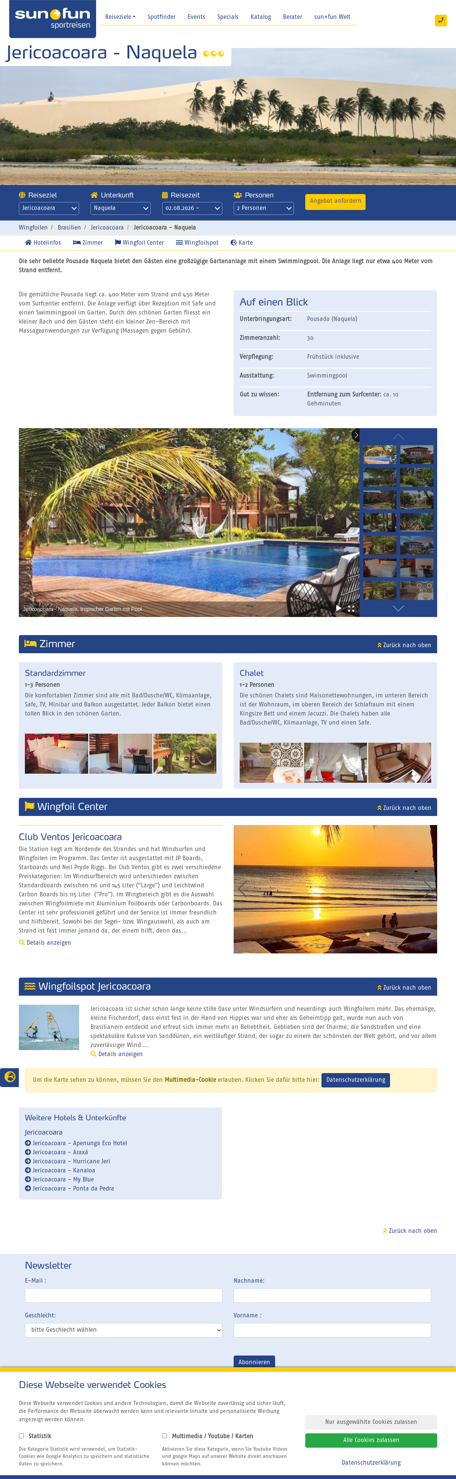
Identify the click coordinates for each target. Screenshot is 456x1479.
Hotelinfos (43, 242)
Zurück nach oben (405, 646)
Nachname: (249, 1281)
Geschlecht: (40, 1316)
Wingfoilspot (197, 242)
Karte (242, 242)
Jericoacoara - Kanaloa (60, 1171)
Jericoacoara (49, 208)
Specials (228, 17)
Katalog (261, 17)
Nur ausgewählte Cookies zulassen (371, 1422)
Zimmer (88, 242)
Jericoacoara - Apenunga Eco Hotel (76, 1144)
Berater (292, 17)
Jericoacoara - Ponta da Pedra (69, 1189)
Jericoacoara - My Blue (59, 1180)
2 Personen (264, 208)
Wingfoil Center (139, 242)
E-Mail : (35, 1281)
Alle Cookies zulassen (371, 1440)
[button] (428, 889)
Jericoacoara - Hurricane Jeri (67, 1162)
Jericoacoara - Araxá (56, 1153)
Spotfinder (162, 17)
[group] (327, 889)
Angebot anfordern (335, 201)
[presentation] (82, 1364)
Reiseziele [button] (118, 17)
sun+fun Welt (332, 17)
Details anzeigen (45, 943)
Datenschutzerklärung (355, 1080)
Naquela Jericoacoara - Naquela (121, 210)
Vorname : (248, 1316)
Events (196, 17)
